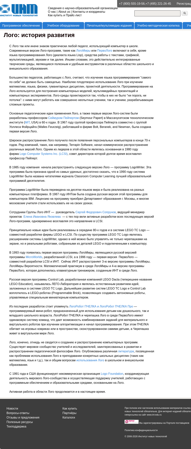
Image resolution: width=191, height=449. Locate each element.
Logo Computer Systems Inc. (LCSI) (44, 153)
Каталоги (68, 417)
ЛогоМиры (83, 50)
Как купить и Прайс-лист (65, 15)
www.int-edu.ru (154, 414)
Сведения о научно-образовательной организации (83, 8)
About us (64, 11)
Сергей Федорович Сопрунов (96, 212)
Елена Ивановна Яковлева (42, 216)
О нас (52, 11)
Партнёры (69, 413)
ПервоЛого (104, 50)
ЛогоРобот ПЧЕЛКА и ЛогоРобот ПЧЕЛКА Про (101, 306)
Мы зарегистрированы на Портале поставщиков (164, 423)
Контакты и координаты (89, 11)
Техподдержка (16, 426)
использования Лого (90, 360)
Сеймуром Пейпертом (63, 117)
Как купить (69, 408)
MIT (27, 122)
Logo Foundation (112, 373)
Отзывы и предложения (23, 417)
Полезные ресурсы (20, 422)
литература (126, 351)
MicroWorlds (34, 257)
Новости (12, 408)
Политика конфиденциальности (141, 430)
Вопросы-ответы (18, 413)
